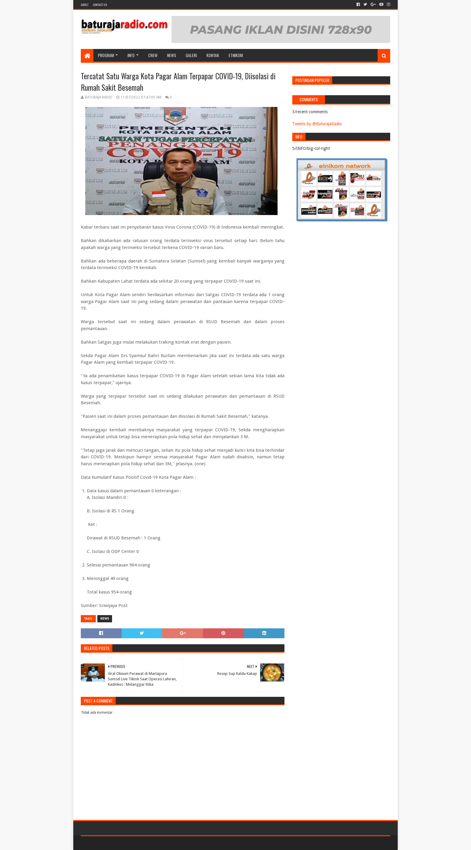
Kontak (212, 55)
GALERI (191, 55)
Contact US (100, 4)
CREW (152, 55)
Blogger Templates (148, 843)
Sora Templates (114, 843)
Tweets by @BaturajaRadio (317, 123)
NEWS (171, 55)
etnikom (236, 55)
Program (106, 55)
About (84, 4)
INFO (131, 55)
